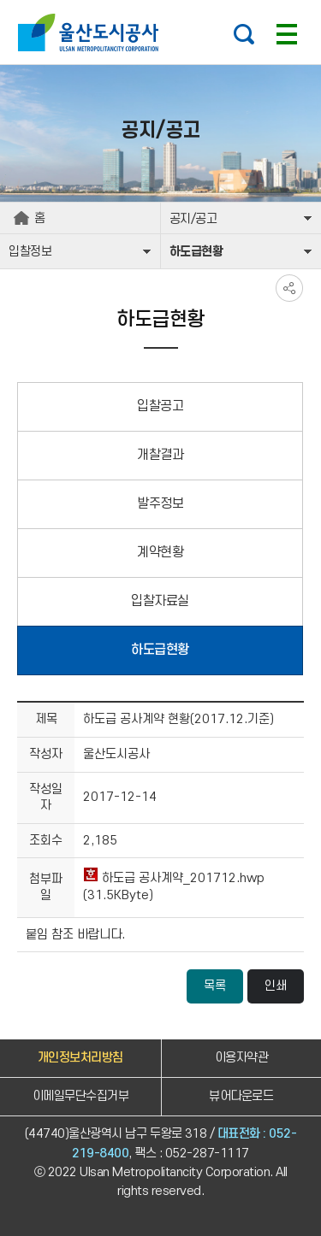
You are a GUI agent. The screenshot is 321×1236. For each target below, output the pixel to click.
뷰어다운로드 (241, 1096)
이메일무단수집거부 (81, 1096)
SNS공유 (289, 288)
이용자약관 (242, 1058)
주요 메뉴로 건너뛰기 (160, 0)
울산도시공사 (92, 32)
